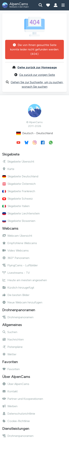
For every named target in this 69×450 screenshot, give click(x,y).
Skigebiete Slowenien (18, 221)
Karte (8, 169)
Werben (9, 406)
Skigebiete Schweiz (17, 198)
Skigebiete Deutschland (20, 176)
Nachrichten (13, 339)
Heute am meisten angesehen (24, 280)
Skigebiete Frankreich (18, 191)
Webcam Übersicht (17, 235)
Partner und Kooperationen (22, 399)
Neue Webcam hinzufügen (22, 302)
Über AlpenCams (15, 384)
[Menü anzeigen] (63, 5)
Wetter (9, 354)
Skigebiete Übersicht (18, 161)
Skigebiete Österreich (19, 184)
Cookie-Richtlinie (16, 421)
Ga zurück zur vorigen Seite (37, 75)
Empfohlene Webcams (19, 243)
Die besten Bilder (15, 295)
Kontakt (10, 391)
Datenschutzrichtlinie (18, 413)
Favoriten (11, 369)
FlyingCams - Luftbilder (20, 265)
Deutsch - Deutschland (34, 133)
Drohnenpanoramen (17, 317)
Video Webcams (15, 250)
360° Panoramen (15, 258)
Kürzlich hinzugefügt (18, 287)
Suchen (9, 332)
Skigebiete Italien (16, 206)
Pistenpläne (12, 347)
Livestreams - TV (16, 272)
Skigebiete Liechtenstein (21, 213)
